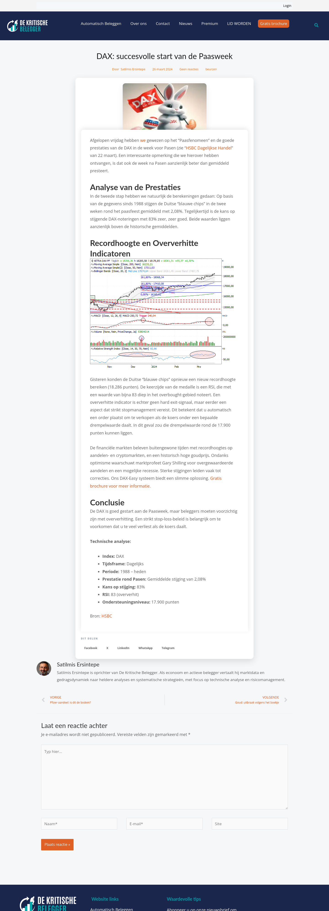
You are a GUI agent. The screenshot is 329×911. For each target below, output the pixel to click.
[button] (91, 648)
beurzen (211, 69)
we (143, 140)
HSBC (106, 616)
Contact (163, 23)
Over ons (138, 23)
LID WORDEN (239, 23)
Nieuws (185, 23)
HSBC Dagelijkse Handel (208, 148)
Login (287, 5)
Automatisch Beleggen (101, 23)
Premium (210, 23)
